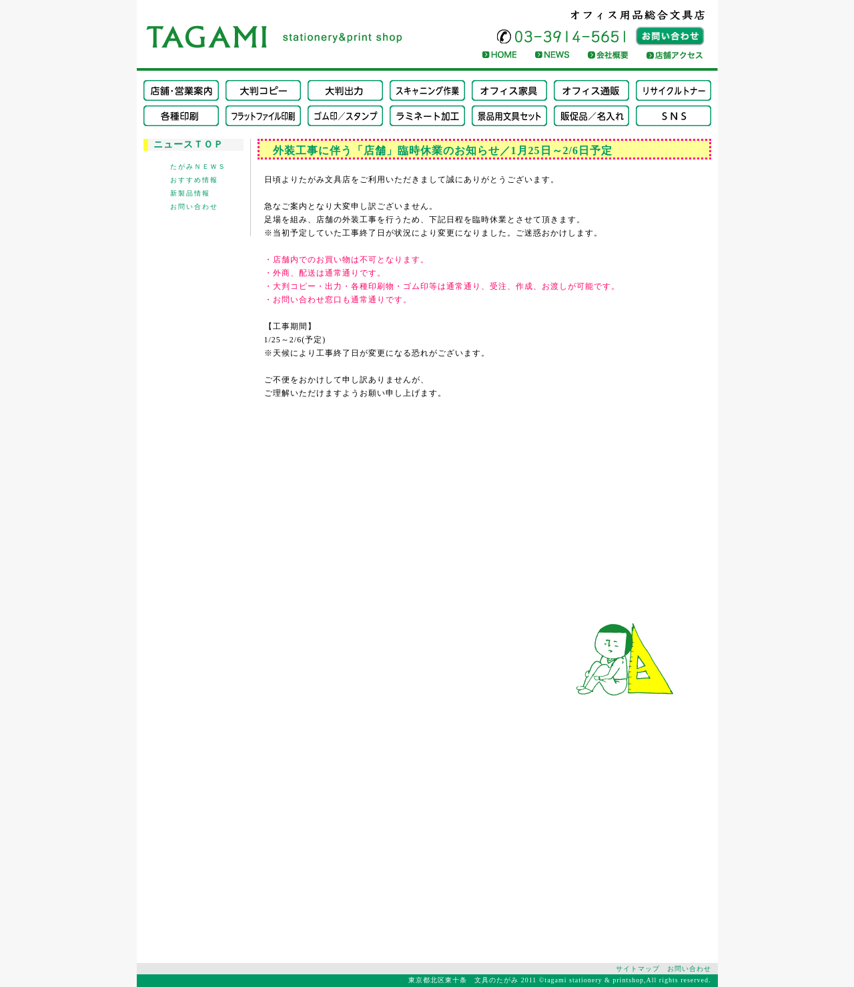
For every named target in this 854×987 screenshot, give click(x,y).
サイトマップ (638, 968)
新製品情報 (190, 193)
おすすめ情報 (194, 180)
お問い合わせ (194, 206)
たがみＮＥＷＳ (198, 166)
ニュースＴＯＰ (188, 144)
